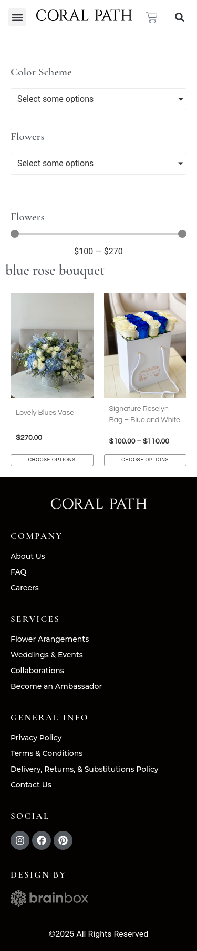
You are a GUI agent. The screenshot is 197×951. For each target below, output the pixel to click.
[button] (17, 17)
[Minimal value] (98, 234)
